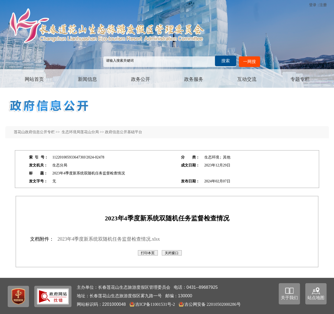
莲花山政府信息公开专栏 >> (37, 132)
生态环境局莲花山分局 (80, 132)
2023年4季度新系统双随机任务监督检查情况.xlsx (108, 239)
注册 (323, 5)
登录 (312, 5)
